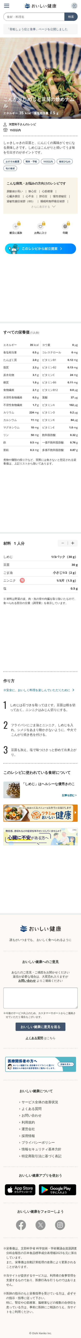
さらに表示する (40, 206)
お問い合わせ (27, 981)
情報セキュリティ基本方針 (41, 1149)
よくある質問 (34, 1038)
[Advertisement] (40, 288)
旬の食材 (10, 168)
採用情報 (28, 1135)
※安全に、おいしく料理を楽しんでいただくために (36, 690)
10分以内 (48, 161)
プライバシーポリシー (38, 1142)
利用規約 (28, 1122)
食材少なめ (64, 161)
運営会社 (28, 1129)
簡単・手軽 (31, 161)
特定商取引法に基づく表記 (41, 1156)
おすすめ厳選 (12, 161)
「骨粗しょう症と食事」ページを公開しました (37, 29)
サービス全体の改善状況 (40, 1102)
